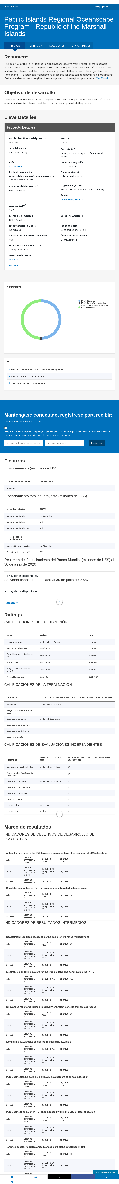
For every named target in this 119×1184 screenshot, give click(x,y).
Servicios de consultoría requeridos (28, 235)
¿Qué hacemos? (12, 6)
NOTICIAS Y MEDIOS (80, 45)
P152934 (13, 259)
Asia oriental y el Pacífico (73, 199)
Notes (12, 265)
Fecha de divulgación (72, 162)
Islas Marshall (16, 166)
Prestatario (68, 149)
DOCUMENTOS (57, 45)
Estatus (65, 138)
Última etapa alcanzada (74, 235)
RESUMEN (15, 45)
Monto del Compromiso (22, 215)
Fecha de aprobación (20, 172)
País (11, 162)
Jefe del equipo (17, 148)
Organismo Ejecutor (71, 185)
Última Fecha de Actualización (25, 245)
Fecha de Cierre (69, 225)
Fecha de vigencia (70, 172)
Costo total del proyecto (23, 186)
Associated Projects (20, 255)
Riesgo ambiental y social (23, 225)
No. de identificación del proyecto (27, 138)
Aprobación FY (17, 205)
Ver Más (102, 78)
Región (64, 195)
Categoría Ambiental (72, 215)
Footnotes (9, 602)
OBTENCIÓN (36, 45)
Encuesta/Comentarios (105, 1172)
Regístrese (97, 442)
